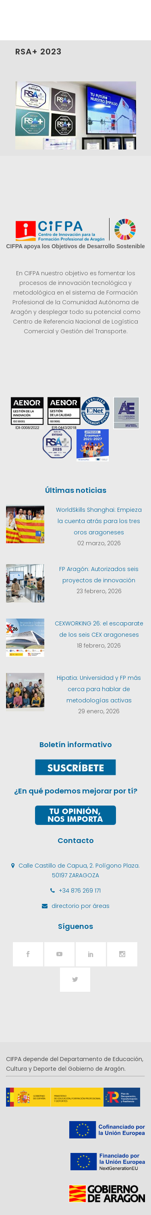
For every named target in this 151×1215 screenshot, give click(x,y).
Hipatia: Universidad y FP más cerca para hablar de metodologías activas (99, 689)
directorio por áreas (81, 906)
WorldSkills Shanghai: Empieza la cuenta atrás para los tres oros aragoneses (99, 521)
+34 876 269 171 (80, 891)
